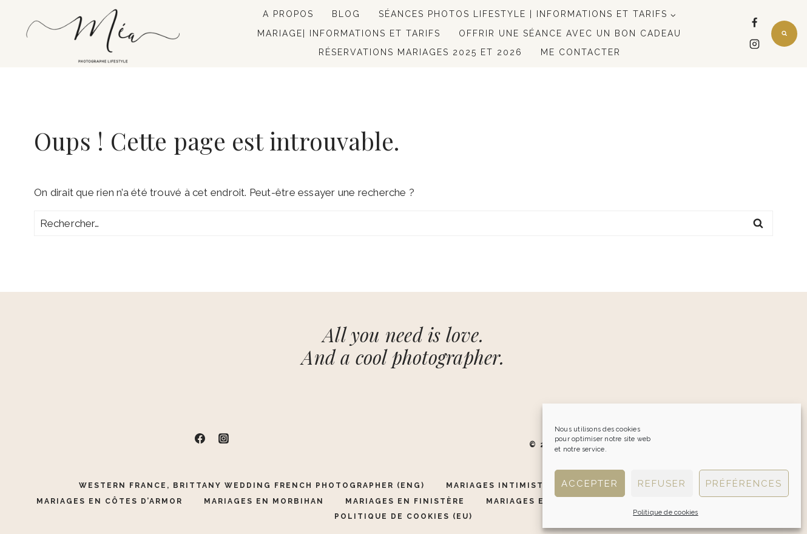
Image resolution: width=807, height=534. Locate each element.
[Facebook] (755, 23)
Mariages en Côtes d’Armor (109, 501)
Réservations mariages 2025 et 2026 (420, 52)
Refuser (662, 483)
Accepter (589, 483)
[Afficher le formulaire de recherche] (784, 34)
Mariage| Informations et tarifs (349, 33)
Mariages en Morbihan (264, 501)
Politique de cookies (665, 512)
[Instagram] (755, 44)
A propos (288, 14)
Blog (346, 14)
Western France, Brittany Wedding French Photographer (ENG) (252, 485)
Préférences (744, 483)
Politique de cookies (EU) (403, 516)
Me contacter (581, 52)
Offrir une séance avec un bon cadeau (570, 33)
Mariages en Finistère (405, 501)
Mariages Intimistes (501, 485)
